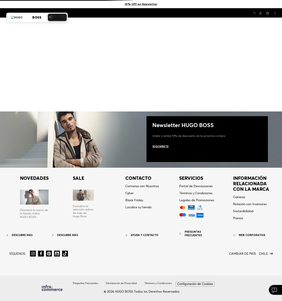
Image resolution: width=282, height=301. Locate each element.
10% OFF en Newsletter (141, 4)
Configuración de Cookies (195, 284)
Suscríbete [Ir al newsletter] (160, 146)
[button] (254, 13)
